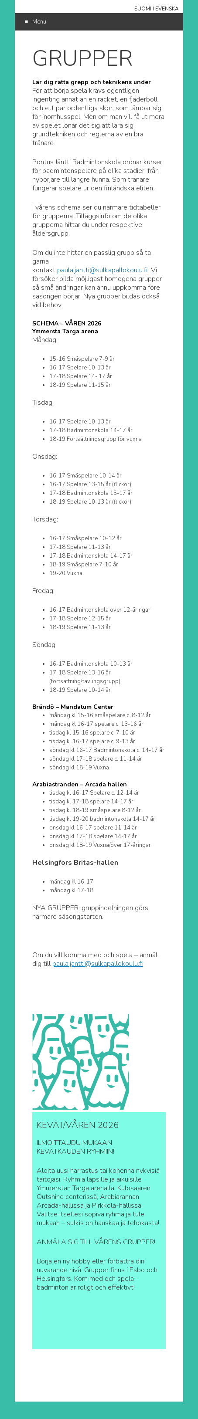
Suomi (142, 8)
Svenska (167, 8)
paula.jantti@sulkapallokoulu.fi (102, 270)
